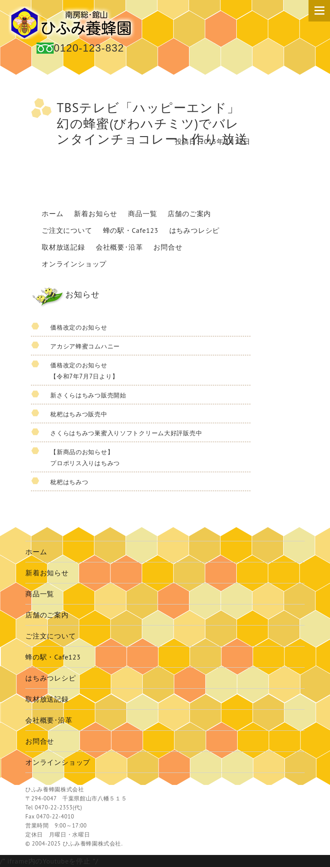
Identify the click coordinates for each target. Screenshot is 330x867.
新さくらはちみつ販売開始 (88, 395)
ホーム (52, 213)
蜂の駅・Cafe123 (131, 230)
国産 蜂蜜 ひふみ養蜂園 (73, 22)
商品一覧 (142, 213)
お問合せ (167, 247)
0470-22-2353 (54, 807)
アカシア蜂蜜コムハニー (85, 346)
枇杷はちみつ (69, 482)
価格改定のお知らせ (78, 327)
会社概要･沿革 (119, 247)
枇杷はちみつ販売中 (78, 414)
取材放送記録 (63, 247)
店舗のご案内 (189, 213)
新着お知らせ (95, 213)
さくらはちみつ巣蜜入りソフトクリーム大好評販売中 (126, 433)
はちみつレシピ (194, 230)
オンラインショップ (74, 263)
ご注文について (67, 230)
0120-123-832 (89, 48)
